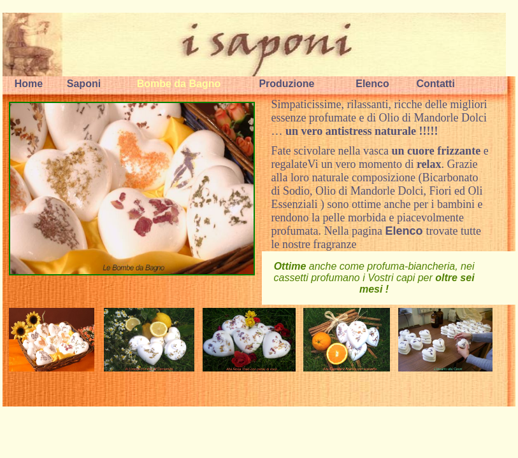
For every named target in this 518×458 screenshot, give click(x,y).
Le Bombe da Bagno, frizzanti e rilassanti (132, 188)
